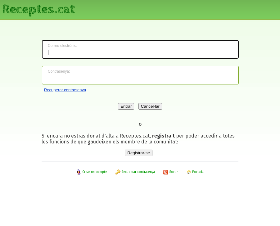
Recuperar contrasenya (65, 90)
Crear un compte (91, 172)
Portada (195, 172)
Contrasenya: (59, 71)
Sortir (170, 172)
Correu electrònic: (62, 45)
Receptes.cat (38, 9)
